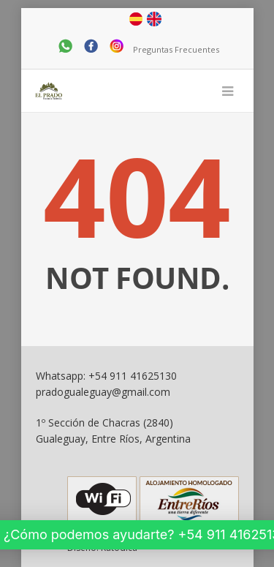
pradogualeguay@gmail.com (103, 392)
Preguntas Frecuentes (176, 49)
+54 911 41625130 (132, 376)
